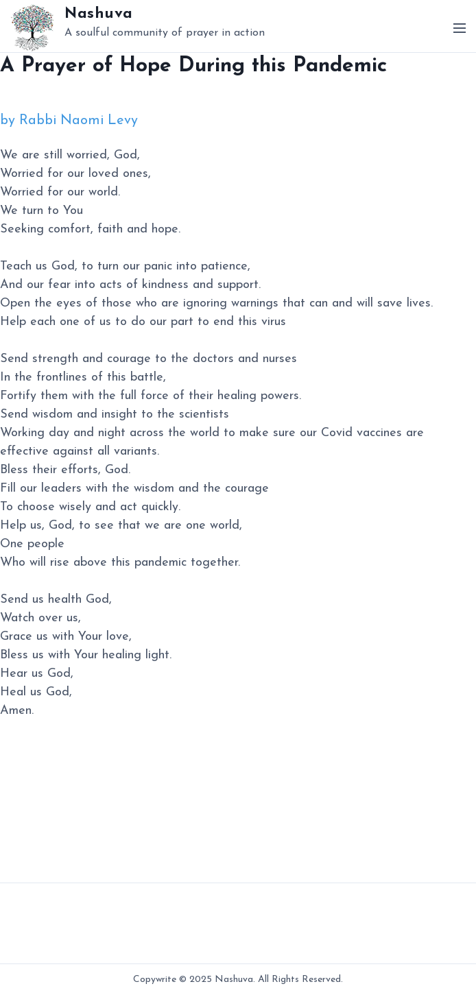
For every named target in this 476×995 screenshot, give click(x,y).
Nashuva (98, 14)
